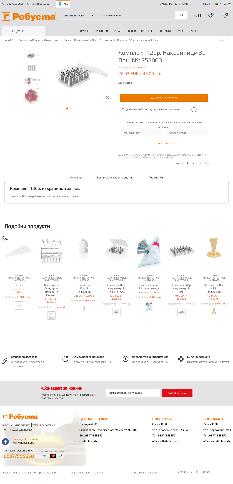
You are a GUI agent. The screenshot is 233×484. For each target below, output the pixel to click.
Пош (19, 285)
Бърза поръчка (166, 143)
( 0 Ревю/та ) (139, 67)
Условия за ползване (43, 425)
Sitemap (206, 472)
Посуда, (136, 155)
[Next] (224, 40)
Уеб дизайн (140, 472)
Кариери (194, 30)
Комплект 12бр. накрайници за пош (138, 40)
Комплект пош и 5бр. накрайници (149, 287)
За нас (117, 30)
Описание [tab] (76, 177)
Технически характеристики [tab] (115, 177)
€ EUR (206, 3)
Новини (131, 30)
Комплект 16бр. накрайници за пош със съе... (116, 288)
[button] (199, 15)
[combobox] (135, 15)
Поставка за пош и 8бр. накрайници (214, 288)
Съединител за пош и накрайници (84, 288)
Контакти (165, 30)
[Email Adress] (133, 393)
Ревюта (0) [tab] (156, 177)
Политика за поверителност (18, 430)
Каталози (147, 30)
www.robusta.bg (23, 442)
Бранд (180, 30)
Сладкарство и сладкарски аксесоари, (161, 155)
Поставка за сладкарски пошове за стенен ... (51, 290)
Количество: (125, 82)
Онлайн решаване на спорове (87, 472)
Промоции (101, 30)
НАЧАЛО (84, 30)
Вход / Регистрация (174, 3)
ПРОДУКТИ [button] (18, 31)
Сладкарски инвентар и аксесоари (38, 40)
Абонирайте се (177, 392)
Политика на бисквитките (16, 425)
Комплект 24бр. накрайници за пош (181, 288)
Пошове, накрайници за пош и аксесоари (88, 40)
